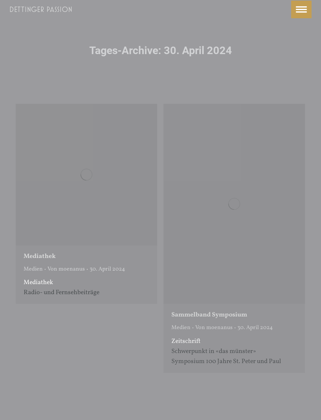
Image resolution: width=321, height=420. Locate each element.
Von (66, 269)
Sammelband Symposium (209, 315)
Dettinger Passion (40, 9)
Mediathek (40, 256)
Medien (33, 269)
